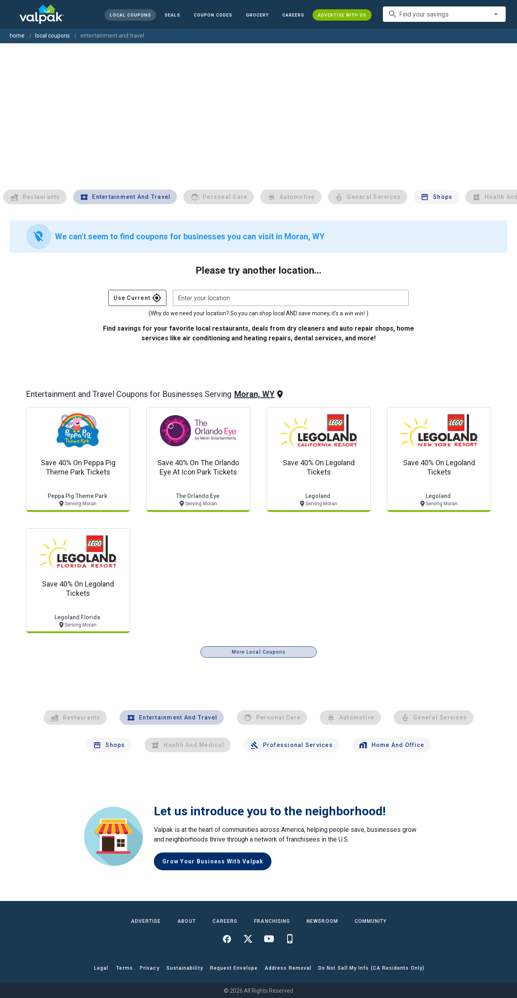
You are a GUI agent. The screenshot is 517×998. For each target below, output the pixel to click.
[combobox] (444, 14)
